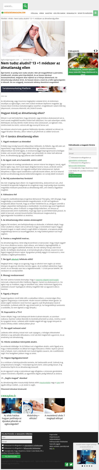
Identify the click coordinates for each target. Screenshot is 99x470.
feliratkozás (75, 176)
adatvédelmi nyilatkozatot (78, 160)
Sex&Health (71, 13)
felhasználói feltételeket (77, 165)
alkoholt (15, 259)
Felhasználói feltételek (59, 441)
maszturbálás (44, 382)
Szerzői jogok (55, 444)
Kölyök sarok (59, 13)
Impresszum (55, 437)
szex (58, 382)
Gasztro (48, 13)
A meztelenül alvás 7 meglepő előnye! (55, 415)
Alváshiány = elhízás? (33, 415)
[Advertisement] (83, 34)
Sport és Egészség (85, 13)
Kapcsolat (53, 434)
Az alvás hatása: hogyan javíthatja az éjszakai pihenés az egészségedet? (12, 418)
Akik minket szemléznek (59, 446)
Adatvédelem (55, 439)
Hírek (41, 13)
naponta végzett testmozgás (47, 279)
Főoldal (34, 13)
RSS (52, 448)
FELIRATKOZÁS (11, 456)
